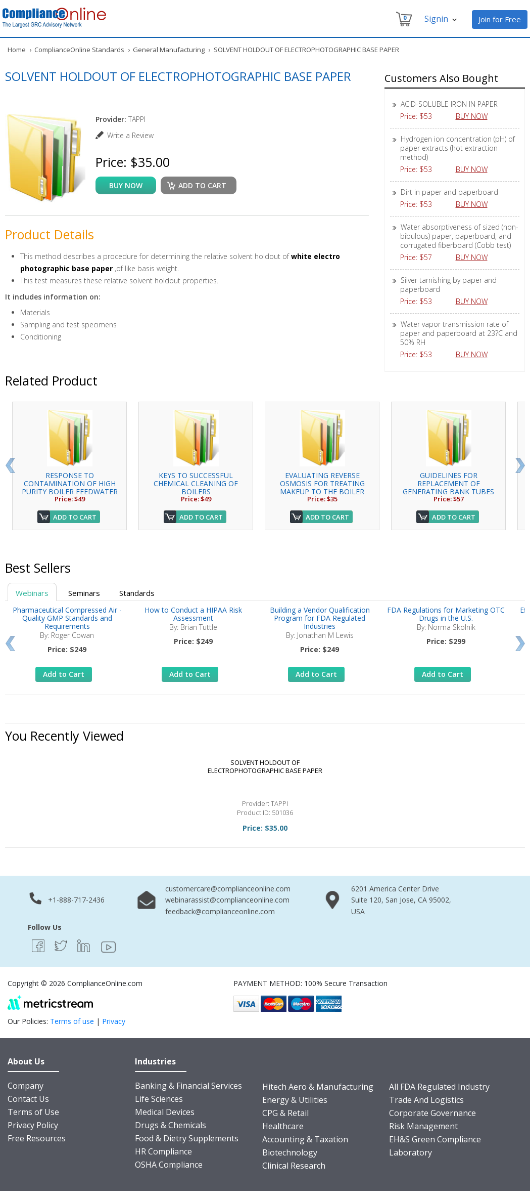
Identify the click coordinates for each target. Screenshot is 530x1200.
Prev (10, 465)
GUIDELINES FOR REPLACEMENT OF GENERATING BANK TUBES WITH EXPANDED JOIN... (448, 487)
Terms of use (72, 1021)
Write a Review (130, 135)
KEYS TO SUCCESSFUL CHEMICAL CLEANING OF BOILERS (196, 483)
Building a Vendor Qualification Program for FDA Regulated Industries (320, 618)
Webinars (32, 593)
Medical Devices (165, 1112)
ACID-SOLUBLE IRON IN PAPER (449, 104)
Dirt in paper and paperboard (449, 192)
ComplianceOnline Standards (79, 49)
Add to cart (202, 185)
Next (520, 465)
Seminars (84, 593)
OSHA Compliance (169, 1164)
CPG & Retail (285, 1113)
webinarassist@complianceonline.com (227, 900)
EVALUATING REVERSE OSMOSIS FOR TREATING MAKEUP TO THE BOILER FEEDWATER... (322, 487)
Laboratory (410, 1152)
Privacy (113, 1021)
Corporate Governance (432, 1113)
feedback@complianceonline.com (220, 911)
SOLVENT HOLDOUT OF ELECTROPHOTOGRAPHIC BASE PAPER (265, 766)
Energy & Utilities (294, 1099)
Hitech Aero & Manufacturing (317, 1086)
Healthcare (283, 1126)
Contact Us (28, 1098)
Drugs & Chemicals (170, 1125)
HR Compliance (163, 1151)
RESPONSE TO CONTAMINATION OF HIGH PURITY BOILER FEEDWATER (70, 483)
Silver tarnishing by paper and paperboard (448, 284)
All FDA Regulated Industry (439, 1086)
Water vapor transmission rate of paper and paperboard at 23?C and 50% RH (458, 333)
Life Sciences (159, 1098)
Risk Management (423, 1126)
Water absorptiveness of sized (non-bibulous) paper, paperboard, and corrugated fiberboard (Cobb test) (459, 236)
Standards (137, 593)
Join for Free (499, 19)
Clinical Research (293, 1165)
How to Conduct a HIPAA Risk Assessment (193, 614)
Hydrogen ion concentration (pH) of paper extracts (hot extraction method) (457, 148)
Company (25, 1085)
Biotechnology (289, 1152)
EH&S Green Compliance (435, 1139)
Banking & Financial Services (188, 1085)
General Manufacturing (169, 49)
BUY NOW (475, 116)
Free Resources (37, 1138)
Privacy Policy (33, 1125)
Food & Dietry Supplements (186, 1138)
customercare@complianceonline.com (228, 888)
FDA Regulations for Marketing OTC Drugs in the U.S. (446, 614)
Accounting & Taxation (305, 1139)
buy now (125, 185)
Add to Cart (75, 517)
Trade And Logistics (426, 1099)
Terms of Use (33, 1112)
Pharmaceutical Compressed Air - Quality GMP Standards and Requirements (67, 618)
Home (17, 49)
